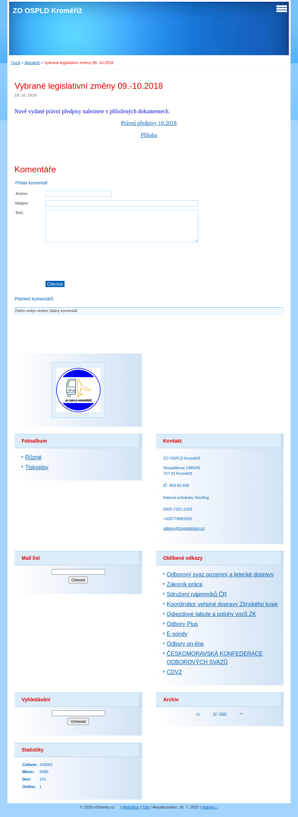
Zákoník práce (184, 584)
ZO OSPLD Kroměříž (47, 11)
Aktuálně (32, 63)
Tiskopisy (36, 467)
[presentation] (164, 261)
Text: (19, 213)
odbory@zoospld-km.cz (184, 528)
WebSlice (130, 807)
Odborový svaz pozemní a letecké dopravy (220, 574)
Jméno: (21, 193)
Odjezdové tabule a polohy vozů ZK (211, 614)
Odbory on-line (185, 644)
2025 (223, 713)
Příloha (149, 135)
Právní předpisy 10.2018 (149, 123)
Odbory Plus (182, 624)
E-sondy (177, 634)
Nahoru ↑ (210, 807)
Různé (33, 457)
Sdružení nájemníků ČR (197, 594)
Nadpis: (22, 203)
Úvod (15, 63)
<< (198, 713)
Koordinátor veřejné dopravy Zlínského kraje (222, 604)
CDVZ (174, 672)
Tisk (145, 807)
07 (215, 713)
